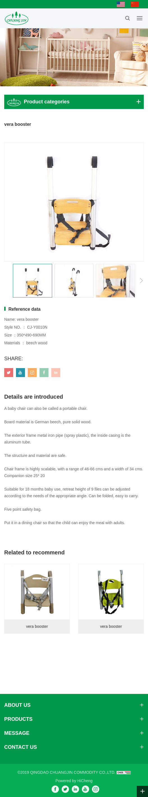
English (122, 4)
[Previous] (35, 281)
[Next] (141, 281)
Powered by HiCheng (73, 781)
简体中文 (136, 4)
